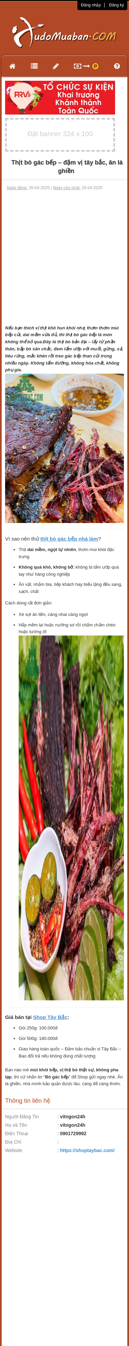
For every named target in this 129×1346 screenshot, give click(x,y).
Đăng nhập (91, 5)
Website (13, 1150)
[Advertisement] (63, 258)
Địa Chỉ (13, 1142)
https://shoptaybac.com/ (87, 1150)
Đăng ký (116, 5)
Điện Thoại (16, 1133)
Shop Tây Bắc (50, 1017)
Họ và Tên (16, 1125)
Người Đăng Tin (22, 1116)
